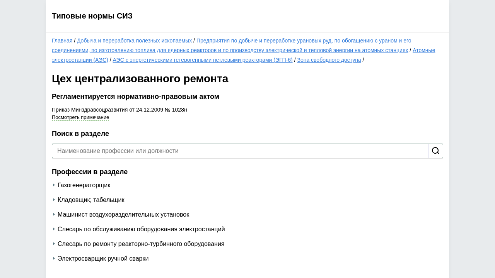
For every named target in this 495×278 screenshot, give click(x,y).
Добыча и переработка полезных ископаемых (134, 40)
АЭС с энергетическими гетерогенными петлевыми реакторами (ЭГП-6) (203, 60)
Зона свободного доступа (329, 60)
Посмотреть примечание (80, 117)
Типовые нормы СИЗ (92, 16)
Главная (62, 40)
